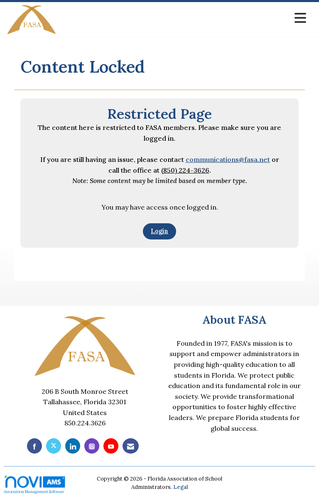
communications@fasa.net (228, 159)
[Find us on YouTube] (110, 446)
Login (159, 231)
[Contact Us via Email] (131, 446)
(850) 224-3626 (185, 170)
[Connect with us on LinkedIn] (72, 446)
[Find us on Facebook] (34, 446)
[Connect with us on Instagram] (91, 446)
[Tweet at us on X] (53, 446)
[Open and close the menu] (184, 18)
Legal (180, 487)
